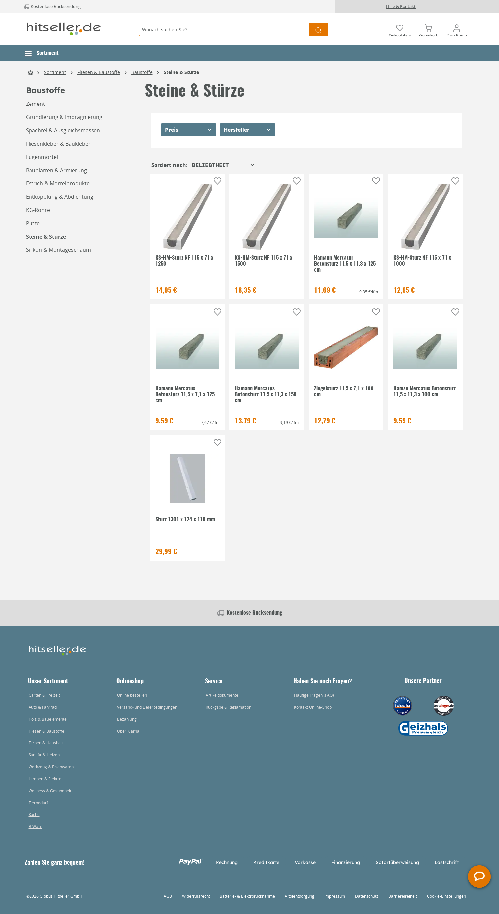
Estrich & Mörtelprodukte (58, 183)
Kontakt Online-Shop (313, 707)
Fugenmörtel (42, 157)
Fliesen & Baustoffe (46, 731)
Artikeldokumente (222, 695)
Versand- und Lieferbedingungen (147, 707)
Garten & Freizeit (44, 695)
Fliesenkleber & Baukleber (58, 143)
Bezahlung (127, 719)
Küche (34, 814)
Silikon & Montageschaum (58, 249)
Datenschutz (366, 896)
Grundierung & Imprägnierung (64, 117)
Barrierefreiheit (402, 896)
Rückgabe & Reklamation (228, 707)
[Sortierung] (222, 165)
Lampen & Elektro (45, 778)
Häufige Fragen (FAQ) (314, 695)
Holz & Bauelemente (48, 719)
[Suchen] (318, 29)
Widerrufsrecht (196, 896)
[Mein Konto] (456, 29)
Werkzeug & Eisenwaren (51, 766)
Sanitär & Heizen (44, 754)
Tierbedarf (38, 802)
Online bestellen (132, 695)
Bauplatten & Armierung (56, 170)
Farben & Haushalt (46, 742)
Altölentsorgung (299, 896)
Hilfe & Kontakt (401, 6)
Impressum (334, 896)
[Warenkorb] (428, 29)
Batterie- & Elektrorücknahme (247, 896)
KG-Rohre (38, 210)
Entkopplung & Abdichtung (59, 196)
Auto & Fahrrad (43, 707)
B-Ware (35, 826)
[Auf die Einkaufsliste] (217, 181)
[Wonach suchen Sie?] (224, 29)
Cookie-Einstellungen (446, 896)
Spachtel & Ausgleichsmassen (63, 130)
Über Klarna (128, 731)
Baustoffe (45, 90)
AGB (168, 896)
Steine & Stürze (46, 236)
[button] (41, 53)
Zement (35, 103)
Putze (33, 223)
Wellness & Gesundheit (50, 790)
